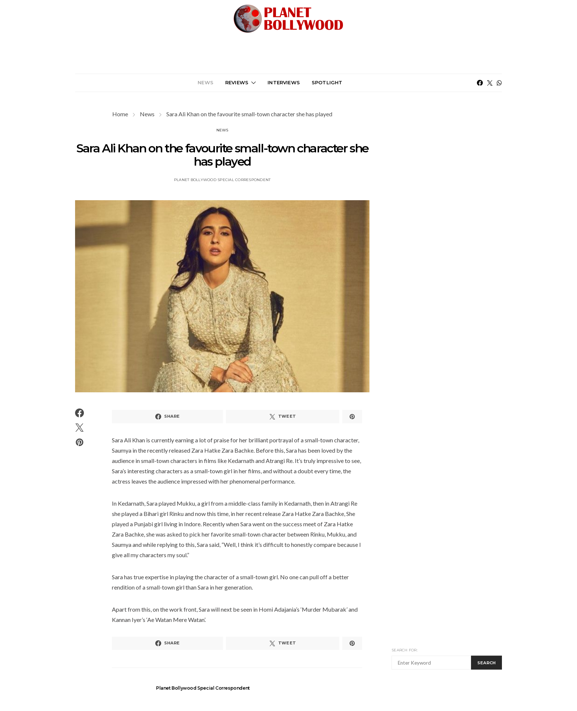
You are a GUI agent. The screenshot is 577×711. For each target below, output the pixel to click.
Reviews (236, 82)
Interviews (284, 82)
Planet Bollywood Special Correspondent (222, 179)
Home (120, 113)
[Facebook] (480, 83)
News (205, 82)
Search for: (405, 650)
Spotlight (327, 82)
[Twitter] (490, 83)
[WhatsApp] (499, 83)
